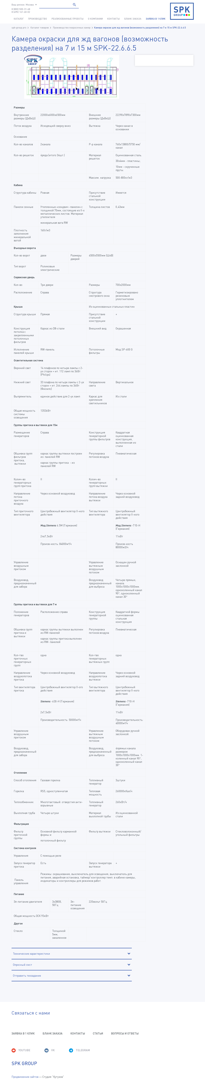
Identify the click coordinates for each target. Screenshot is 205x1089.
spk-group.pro (19, 27)
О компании (95, 18)
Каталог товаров (40, 27)
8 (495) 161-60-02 (21, 11)
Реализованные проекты (68, 18)
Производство (37, 18)
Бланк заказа (132, 18)
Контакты (113, 18)
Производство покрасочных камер (71, 27)
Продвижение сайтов (25, 1076)
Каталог (19, 18)
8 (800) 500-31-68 (21, 9)
